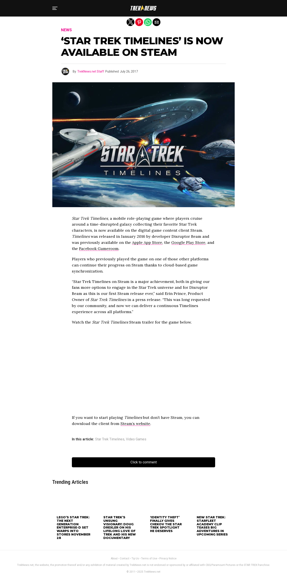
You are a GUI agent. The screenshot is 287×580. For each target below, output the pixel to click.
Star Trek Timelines (109, 439)
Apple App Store (147, 242)
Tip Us (135, 558)
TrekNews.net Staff (90, 71)
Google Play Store (188, 242)
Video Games (136, 439)
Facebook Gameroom (99, 248)
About (114, 558)
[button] (55, 8)
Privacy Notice (167, 558)
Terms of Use (149, 558)
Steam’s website (135, 423)
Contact (124, 558)
